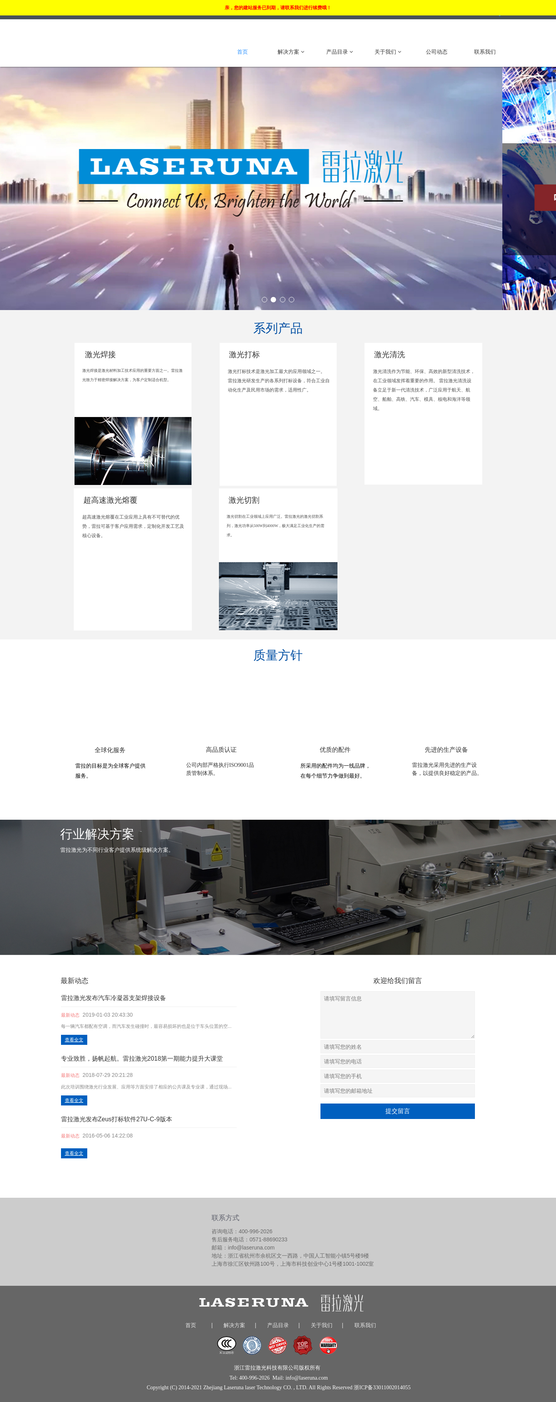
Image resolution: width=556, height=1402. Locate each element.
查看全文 (74, 1040)
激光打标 (244, 354)
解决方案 (291, 52)
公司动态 (437, 52)
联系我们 (485, 52)
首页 (242, 52)
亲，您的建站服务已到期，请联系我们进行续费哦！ (278, 7)
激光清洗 (389, 354)
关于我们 (388, 52)
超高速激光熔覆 (110, 500)
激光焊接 (100, 354)
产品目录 (339, 52)
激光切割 (244, 500)
